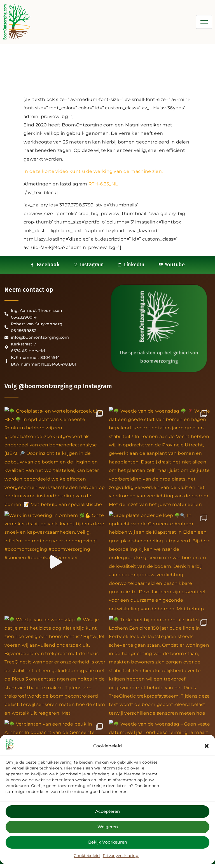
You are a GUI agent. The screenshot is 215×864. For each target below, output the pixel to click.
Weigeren (107, 826)
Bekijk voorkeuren (107, 842)
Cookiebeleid (87, 855)
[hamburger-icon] (204, 22)
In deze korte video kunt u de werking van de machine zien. (93, 171)
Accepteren (107, 811)
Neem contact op (28, 289)
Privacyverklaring (121, 855)
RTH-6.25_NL (103, 184)
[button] (206, 746)
